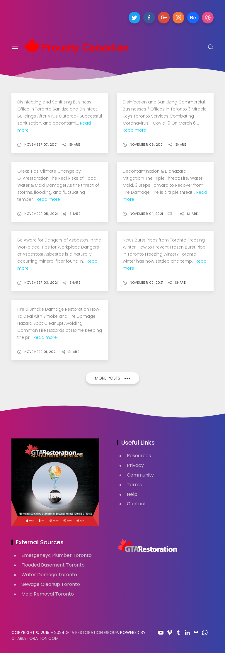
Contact (136, 503)
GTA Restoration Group (92, 632)
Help (132, 494)
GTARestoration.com (35, 638)
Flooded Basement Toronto (53, 565)
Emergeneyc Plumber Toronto (56, 555)
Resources (139, 455)
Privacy (135, 465)
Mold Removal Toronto (47, 594)
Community (140, 475)
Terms (134, 484)
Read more (134, 130)
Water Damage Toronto (49, 574)
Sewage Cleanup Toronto (50, 584)
